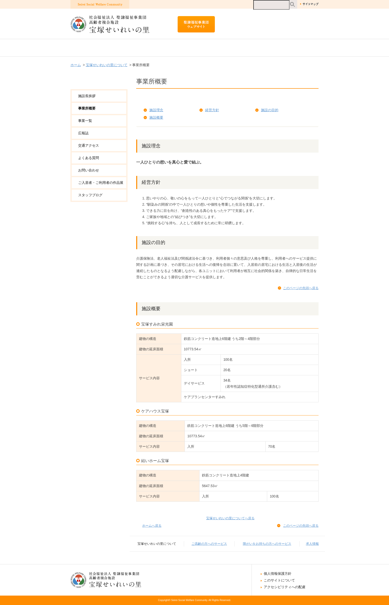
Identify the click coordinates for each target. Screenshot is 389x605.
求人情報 (304, 47)
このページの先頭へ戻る (301, 288)
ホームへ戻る (152, 525)
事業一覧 (85, 121)
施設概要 (156, 117)
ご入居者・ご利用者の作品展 (100, 183)
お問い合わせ (88, 170)
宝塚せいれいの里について (100, 47)
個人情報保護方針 (278, 574)
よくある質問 (88, 158)
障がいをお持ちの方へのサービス (245, 47)
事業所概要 (87, 108)
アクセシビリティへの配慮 (284, 587)
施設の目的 (269, 110)
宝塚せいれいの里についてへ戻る (230, 518)
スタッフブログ (90, 195)
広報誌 (83, 133)
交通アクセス (88, 145)
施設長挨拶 (87, 96)
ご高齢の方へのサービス (166, 47)
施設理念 (156, 110)
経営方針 (212, 110)
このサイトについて (279, 580)
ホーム (75, 65)
